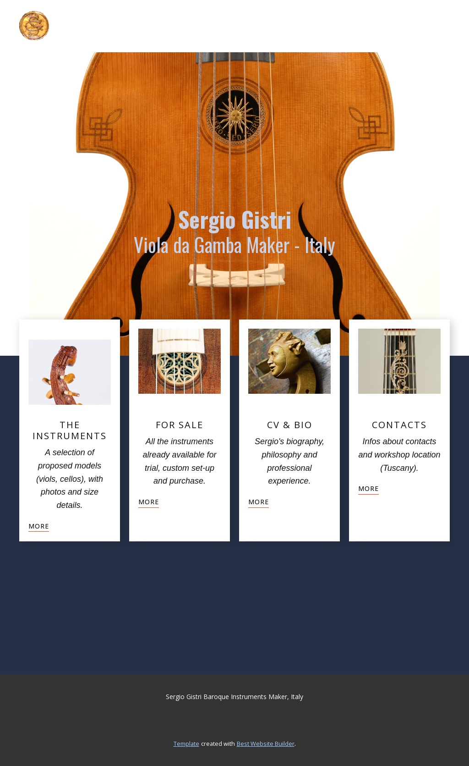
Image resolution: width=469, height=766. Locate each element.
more (38, 526)
